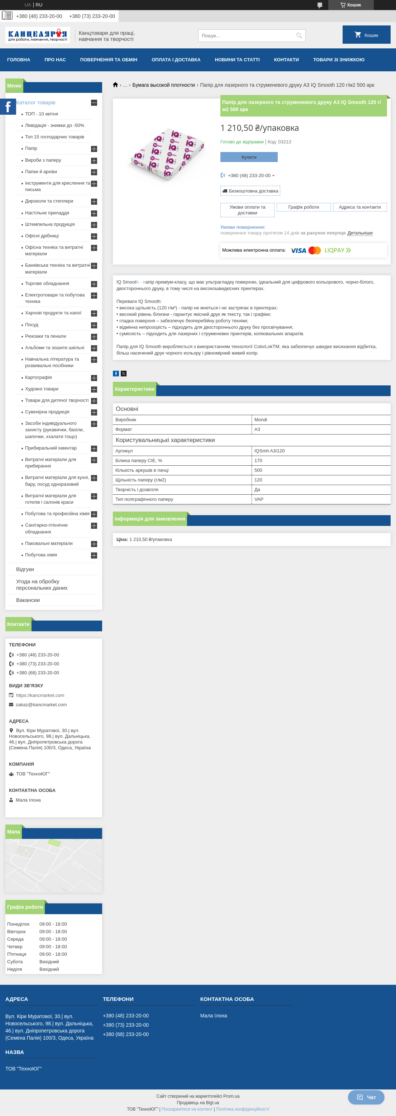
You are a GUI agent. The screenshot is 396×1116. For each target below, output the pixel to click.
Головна (18, 59)
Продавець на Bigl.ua (198, 1102)
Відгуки (25, 569)
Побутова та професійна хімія (57, 513)
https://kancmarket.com (40, 695)
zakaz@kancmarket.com (41, 704)
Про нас (55, 59)
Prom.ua (231, 1096)
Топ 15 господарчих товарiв (54, 136)
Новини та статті (237, 59)
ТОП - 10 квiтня (41, 114)
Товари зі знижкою (338, 59)
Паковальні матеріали (49, 543)
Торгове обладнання (47, 283)
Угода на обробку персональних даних (42, 584)
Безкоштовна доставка (253, 191)
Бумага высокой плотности (164, 85)
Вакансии (28, 600)
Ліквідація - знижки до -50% (54, 125)
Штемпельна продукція (50, 224)
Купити (249, 157)
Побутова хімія (41, 554)
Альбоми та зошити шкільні (54, 347)
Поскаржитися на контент (187, 1109)
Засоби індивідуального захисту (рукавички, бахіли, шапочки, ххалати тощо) (54, 430)
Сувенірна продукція (47, 411)
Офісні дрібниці (42, 235)
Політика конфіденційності (242, 1109)
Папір (31, 148)
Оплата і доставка (176, 59)
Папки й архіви (41, 171)
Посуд (31, 324)
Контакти (286, 59)
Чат (366, 1097)
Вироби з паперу (43, 160)
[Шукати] (299, 35)
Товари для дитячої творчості (57, 400)
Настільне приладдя (47, 212)
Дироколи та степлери (49, 201)
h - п (140, 282)
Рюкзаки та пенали (45, 336)
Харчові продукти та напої (53, 312)
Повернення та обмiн (108, 59)
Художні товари (41, 388)
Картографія (38, 377)
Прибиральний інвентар (51, 448)
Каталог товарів (36, 102)
